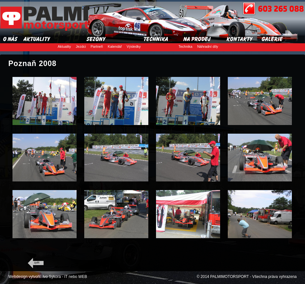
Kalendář (115, 46)
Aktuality (64, 46)
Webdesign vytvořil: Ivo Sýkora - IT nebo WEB (47, 276)
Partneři (97, 46)
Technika (185, 46)
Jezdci (81, 46)
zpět (36, 262)
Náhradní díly (207, 46)
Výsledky (134, 46)
